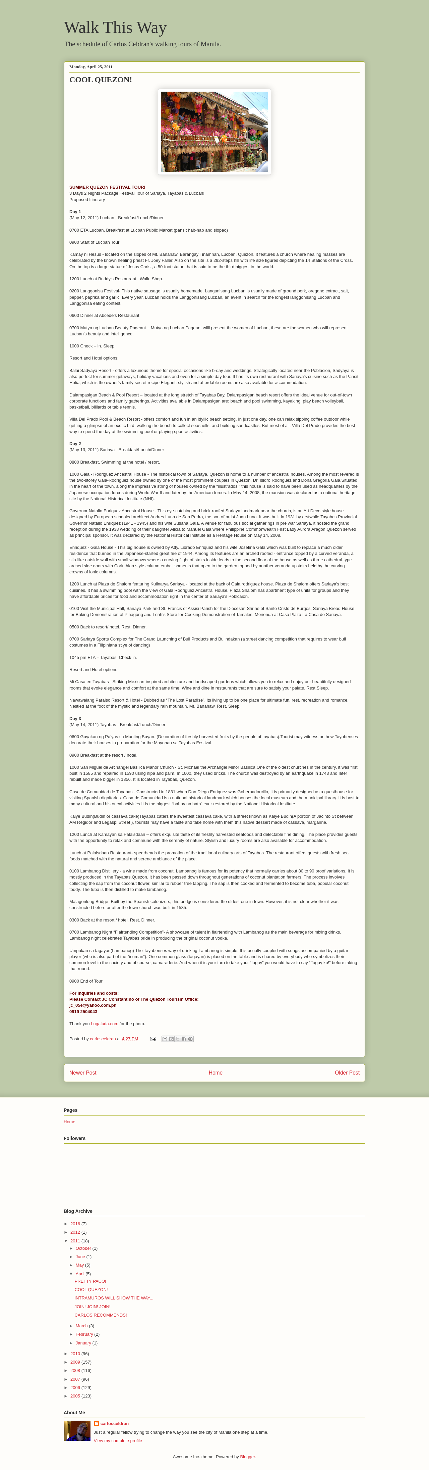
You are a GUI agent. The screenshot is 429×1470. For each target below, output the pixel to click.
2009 (75, 1362)
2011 (75, 1240)
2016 (75, 1223)
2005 (75, 1395)
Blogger (247, 1456)
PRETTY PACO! (90, 1281)
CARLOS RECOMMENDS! (100, 1315)
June (81, 1256)
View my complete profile (118, 1440)
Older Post (347, 1073)
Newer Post (83, 1073)
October (84, 1248)
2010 (75, 1353)
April (81, 1273)
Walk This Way (115, 27)
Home (216, 1073)
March (82, 1325)
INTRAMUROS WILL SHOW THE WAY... (113, 1297)
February (85, 1334)
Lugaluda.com (104, 1023)
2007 (75, 1379)
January (84, 1342)
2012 (75, 1232)
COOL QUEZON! (91, 1289)
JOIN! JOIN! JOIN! (92, 1306)
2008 (75, 1370)
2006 (75, 1387)
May (80, 1265)
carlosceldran (115, 1423)
